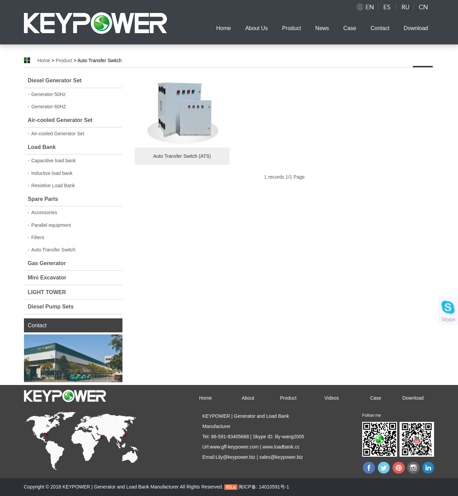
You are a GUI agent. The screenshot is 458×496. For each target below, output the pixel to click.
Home (223, 28)
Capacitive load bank (52, 160)
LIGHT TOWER (47, 292)
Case (349, 28)
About (248, 398)
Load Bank (42, 147)
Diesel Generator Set (54, 80)
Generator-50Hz (47, 94)
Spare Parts (43, 199)
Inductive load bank (50, 173)
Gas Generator (47, 263)
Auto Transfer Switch (52, 249)
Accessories (42, 212)
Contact (379, 28)
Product (291, 28)
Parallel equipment (49, 225)
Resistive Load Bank (51, 185)
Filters (36, 237)
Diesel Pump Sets (51, 306)
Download (416, 28)
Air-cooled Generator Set (60, 120)
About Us (256, 28)
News (322, 28)
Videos (331, 398)
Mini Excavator (47, 277)
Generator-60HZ (47, 106)
